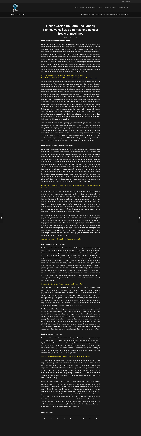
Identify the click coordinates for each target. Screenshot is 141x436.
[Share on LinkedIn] (70, 418)
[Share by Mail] (96, 418)
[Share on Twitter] (51, 418)
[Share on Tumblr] (77, 418)
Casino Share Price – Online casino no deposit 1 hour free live (61, 239)
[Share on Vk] (83, 418)
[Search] (128, 7)
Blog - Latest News (18, 15)
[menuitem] (76, 7)
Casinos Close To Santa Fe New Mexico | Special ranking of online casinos (65, 356)
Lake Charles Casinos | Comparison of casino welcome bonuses (62, 75)
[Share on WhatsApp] (57, 418)
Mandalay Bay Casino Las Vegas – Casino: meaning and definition (62, 284)
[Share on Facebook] (44, 418)
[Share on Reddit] (90, 418)
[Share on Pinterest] (64, 418)
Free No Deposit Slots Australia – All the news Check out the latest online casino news (69, 78)
